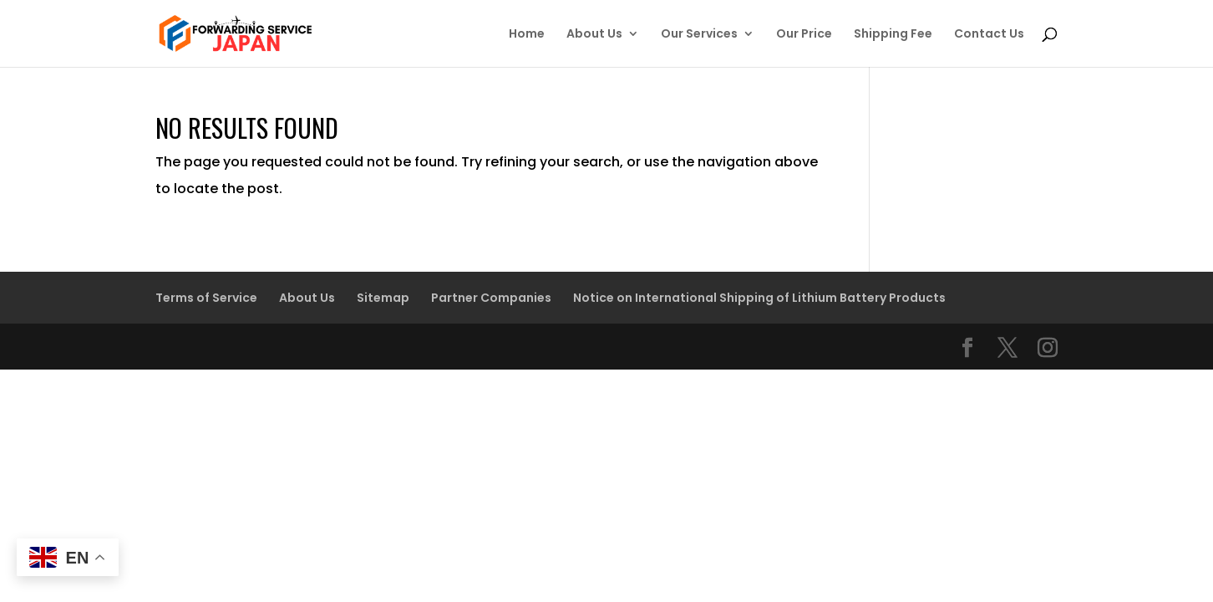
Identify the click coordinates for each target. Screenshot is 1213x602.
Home (527, 35)
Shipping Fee (893, 35)
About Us (594, 35)
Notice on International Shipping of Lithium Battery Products (759, 297)
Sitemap (383, 297)
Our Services (699, 35)
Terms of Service (206, 297)
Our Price (804, 35)
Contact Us (989, 35)
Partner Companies (491, 297)
